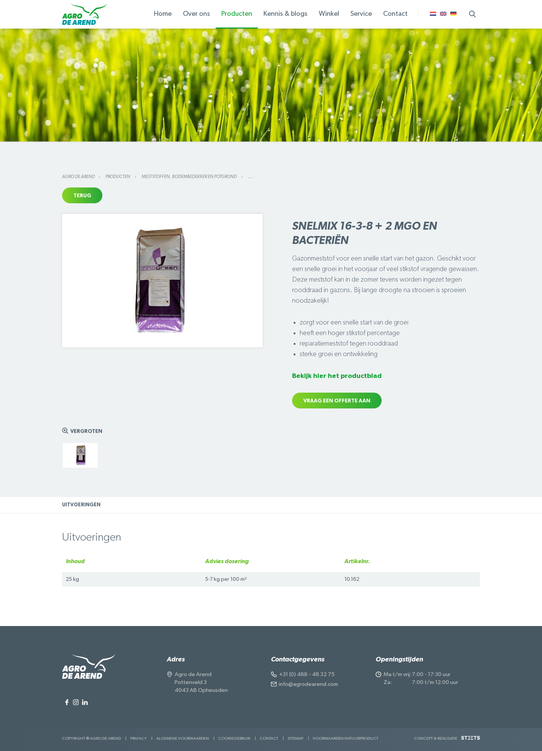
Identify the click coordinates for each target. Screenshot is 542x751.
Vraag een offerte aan (336, 401)
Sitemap (295, 738)
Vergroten (86, 431)
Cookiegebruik (234, 738)
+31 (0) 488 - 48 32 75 (307, 674)
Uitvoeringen (81, 505)
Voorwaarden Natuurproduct (345, 738)
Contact (269, 738)
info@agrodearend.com (308, 684)
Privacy (138, 738)
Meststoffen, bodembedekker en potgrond (190, 176)
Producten (118, 176)
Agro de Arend (78, 176)
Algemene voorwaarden (182, 738)
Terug (82, 195)
